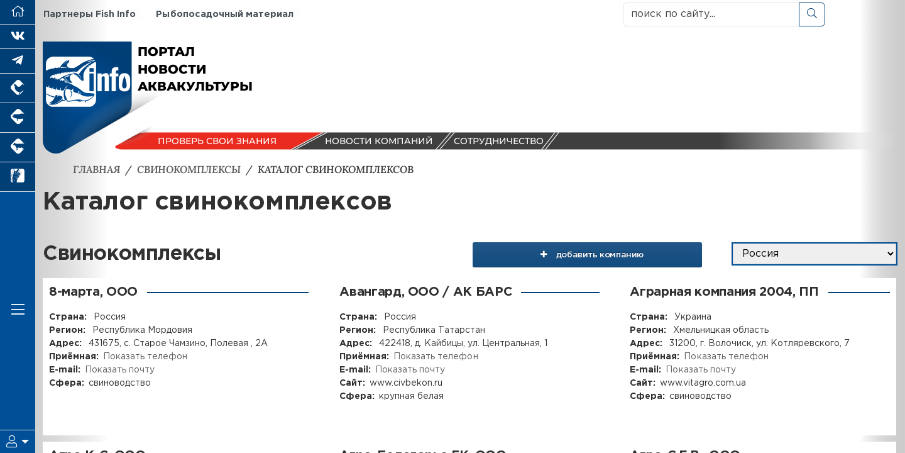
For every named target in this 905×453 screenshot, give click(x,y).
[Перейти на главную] (17, 12)
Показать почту (120, 369)
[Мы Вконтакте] (17, 37)
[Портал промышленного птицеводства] (17, 88)
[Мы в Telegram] (17, 61)
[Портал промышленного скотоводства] (17, 147)
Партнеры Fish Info (89, 14)
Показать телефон (145, 356)
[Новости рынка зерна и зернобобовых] (17, 177)
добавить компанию (598, 253)
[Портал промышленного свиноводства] (17, 118)
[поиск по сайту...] (711, 14)
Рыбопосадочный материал (223, 14)
